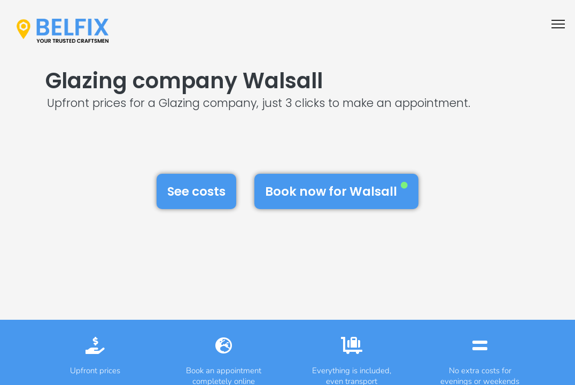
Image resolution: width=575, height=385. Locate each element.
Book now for (336, 191)
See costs (196, 191)
